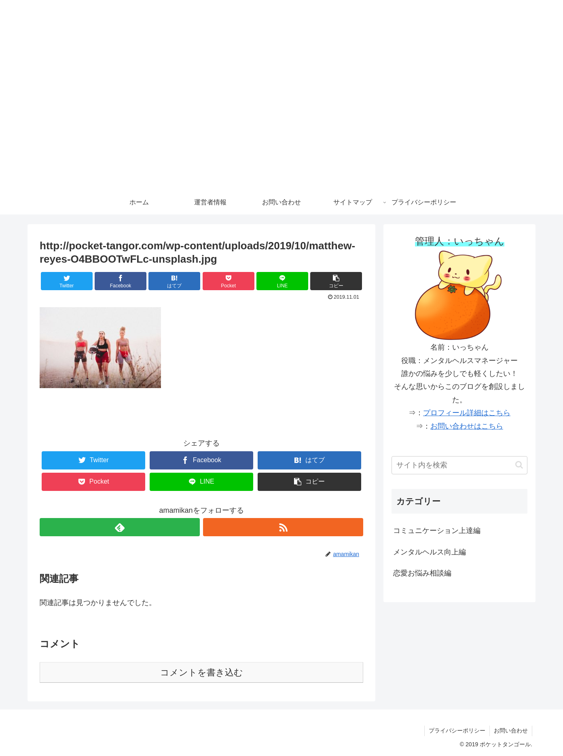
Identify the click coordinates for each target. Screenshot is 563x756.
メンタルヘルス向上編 (429, 552)
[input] (459, 465)
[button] (336, 281)
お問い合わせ (511, 730)
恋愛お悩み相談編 (422, 573)
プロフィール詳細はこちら (466, 413)
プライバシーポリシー (457, 730)
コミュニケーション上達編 (436, 531)
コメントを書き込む (201, 672)
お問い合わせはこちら (466, 426)
